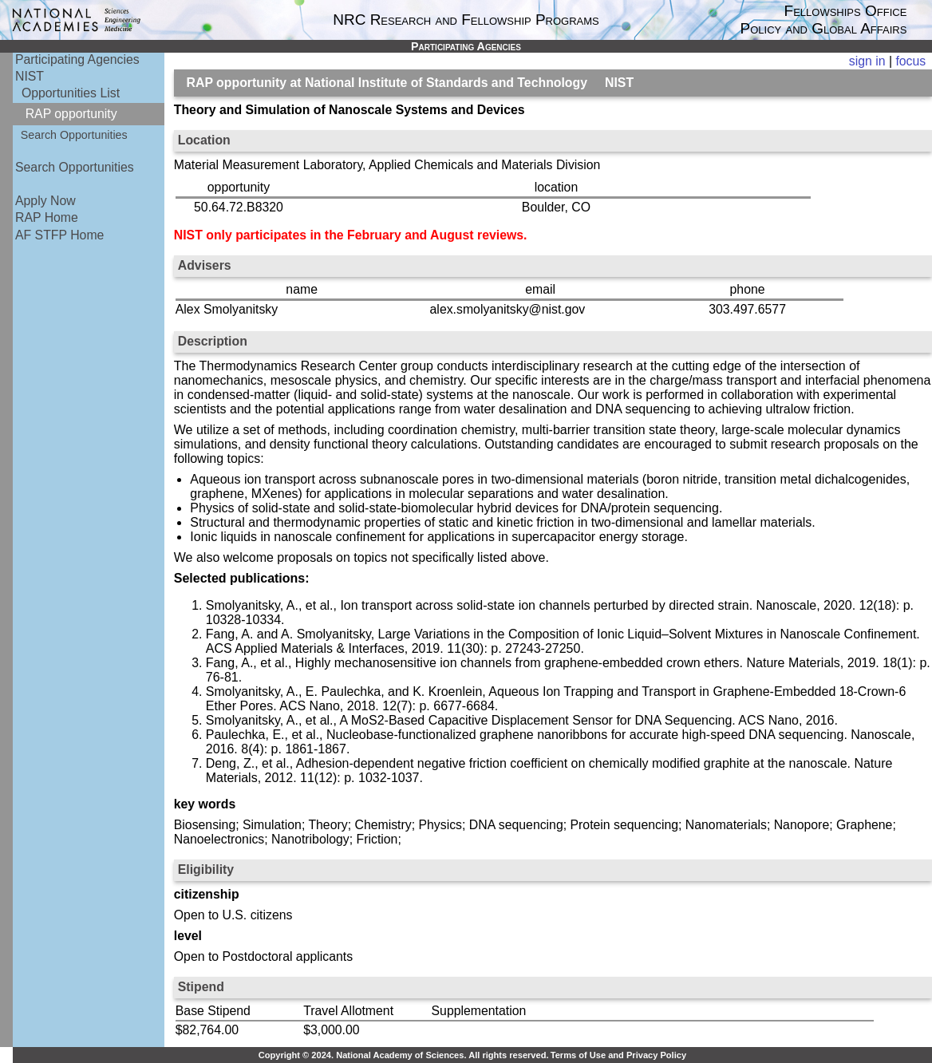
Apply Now (45, 200)
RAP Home (46, 217)
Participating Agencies (77, 59)
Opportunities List (71, 93)
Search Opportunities (74, 134)
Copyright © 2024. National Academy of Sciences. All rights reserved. (404, 1055)
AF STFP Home (59, 235)
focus (910, 61)
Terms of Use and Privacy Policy (618, 1055)
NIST (29, 76)
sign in (867, 61)
